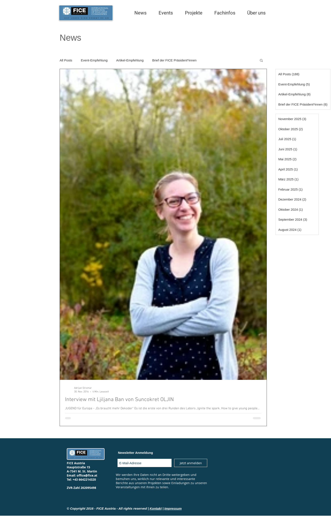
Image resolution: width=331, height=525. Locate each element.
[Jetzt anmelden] (190, 463)
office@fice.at (87, 475)
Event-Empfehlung (94, 60)
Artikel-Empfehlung (130, 60)
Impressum (173, 508)
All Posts (66, 60)
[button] (261, 60)
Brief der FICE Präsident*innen (174, 60)
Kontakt (156, 508)
